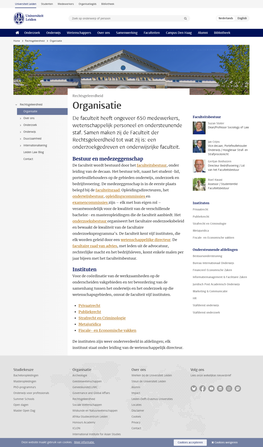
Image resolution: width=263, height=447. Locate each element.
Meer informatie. (84, 442)
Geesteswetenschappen (87, 381)
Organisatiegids (87, 4)
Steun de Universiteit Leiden (149, 381)
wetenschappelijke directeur (146, 239)
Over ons (103, 33)
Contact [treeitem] (28, 159)
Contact (136, 428)
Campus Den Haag (179, 33)
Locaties (137, 405)
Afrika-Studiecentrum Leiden (90, 417)
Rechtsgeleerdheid (35, 40)
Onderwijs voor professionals (31, 393)
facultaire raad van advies (94, 246)
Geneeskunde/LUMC (84, 387)
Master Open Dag (24, 411)
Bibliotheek (107, 4)
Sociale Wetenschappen (87, 405)
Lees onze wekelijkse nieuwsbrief (211, 375)
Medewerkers (66, 4)
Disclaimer (138, 411)
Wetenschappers (79, 33)
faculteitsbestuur (152, 165)
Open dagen (20, 405)
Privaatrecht (89, 305)
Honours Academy (83, 422)
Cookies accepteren (190, 442)
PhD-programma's (24, 387)
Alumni (203, 33)
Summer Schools (23, 399)
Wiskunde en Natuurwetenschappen (94, 411)
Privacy (136, 422)
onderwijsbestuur (87, 196)
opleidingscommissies (125, 196)
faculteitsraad (107, 190)
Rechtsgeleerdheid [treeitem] (28, 105)
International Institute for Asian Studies (96, 434)
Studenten (47, 4)
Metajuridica (89, 324)
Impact (136, 393)
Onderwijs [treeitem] (27, 132)
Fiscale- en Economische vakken (107, 330)
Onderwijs (53, 33)
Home (16, 40)
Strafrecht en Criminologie (102, 318)
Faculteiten (152, 33)
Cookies (136, 417)
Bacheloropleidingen (25, 375)
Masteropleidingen (24, 381)
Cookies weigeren (226, 442)
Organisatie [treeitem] (30, 111)
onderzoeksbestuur (89, 221)
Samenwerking (127, 33)
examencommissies (90, 202)
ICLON (76, 428)
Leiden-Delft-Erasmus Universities (152, 399)
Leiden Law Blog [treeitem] (33, 152)
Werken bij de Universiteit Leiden (152, 375)
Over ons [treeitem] (26, 118)
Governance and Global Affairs (91, 393)
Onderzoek (32, 33)
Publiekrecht (89, 311)
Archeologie (79, 375)
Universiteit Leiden (25, 4)
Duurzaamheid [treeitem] (29, 139)
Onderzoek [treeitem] (27, 125)
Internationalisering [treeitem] (32, 146)
